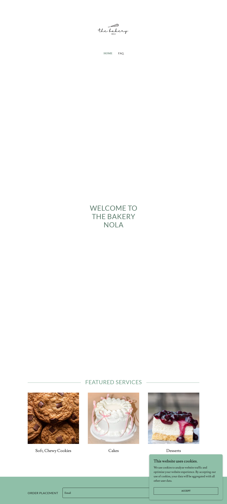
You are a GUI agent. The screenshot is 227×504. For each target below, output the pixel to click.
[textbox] (116, 493)
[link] (113, 28)
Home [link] (108, 53)
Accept (186, 495)
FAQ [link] (121, 53)
